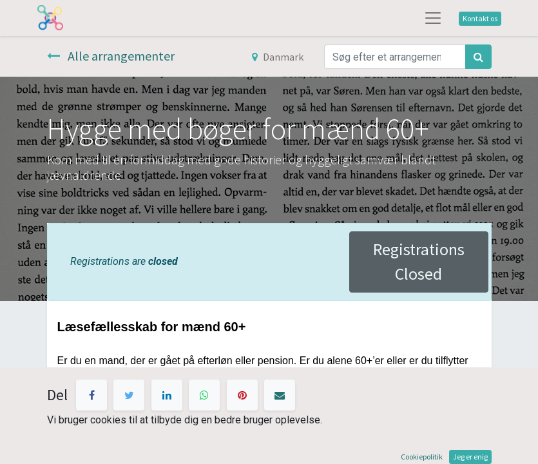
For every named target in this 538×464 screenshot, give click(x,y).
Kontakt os (480, 18)
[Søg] (478, 56)
